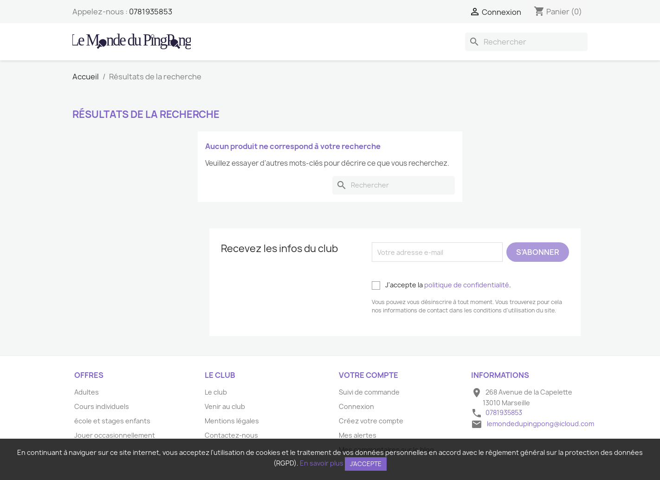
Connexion (356, 406)
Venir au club (225, 406)
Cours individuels (101, 406)
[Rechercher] (526, 41)
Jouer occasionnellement (114, 435)
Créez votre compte (371, 420)
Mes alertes (357, 435)
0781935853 (150, 11)
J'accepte (366, 464)
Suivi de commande (369, 392)
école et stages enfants (112, 420)
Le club (216, 392)
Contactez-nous (231, 435)
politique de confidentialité (466, 284)
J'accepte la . (441, 285)
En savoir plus (321, 463)
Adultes (86, 392)
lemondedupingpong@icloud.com (540, 423)
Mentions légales (232, 420)
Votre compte (368, 375)
